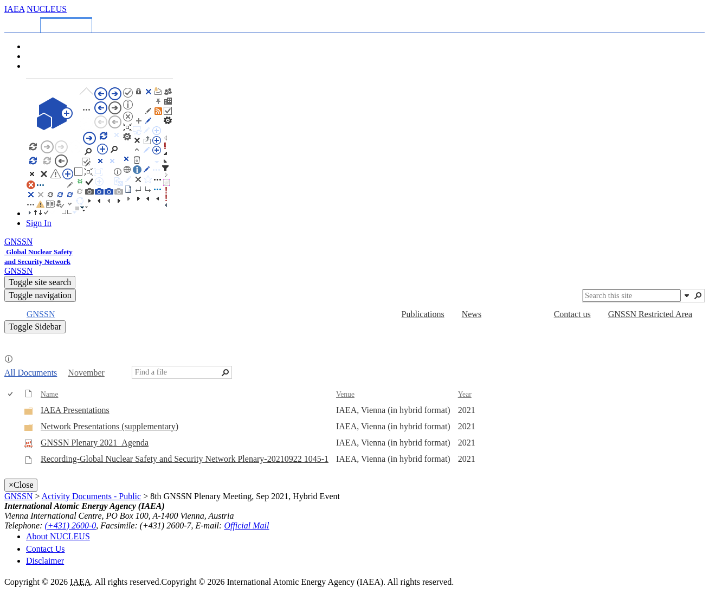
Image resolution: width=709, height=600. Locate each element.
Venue (345, 394)
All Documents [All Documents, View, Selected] (30, 372)
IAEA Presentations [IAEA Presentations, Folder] (75, 410)
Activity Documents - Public (91, 496)
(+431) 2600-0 (70, 525)
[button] (687, 295)
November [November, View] (86, 372)
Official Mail (246, 525)
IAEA (14, 9)
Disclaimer (45, 560)
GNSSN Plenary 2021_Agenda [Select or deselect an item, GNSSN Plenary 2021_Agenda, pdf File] (95, 442)
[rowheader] (13, 411)
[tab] (24, 23)
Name (49, 394)
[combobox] (632, 295)
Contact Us (45, 548)
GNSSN (18, 496)
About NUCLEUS (58, 536)
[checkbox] (11, 394)
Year (465, 394)
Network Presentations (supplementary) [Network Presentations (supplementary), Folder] (109, 426)
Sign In (38, 223)
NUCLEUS (47, 9)
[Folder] (28, 412)
